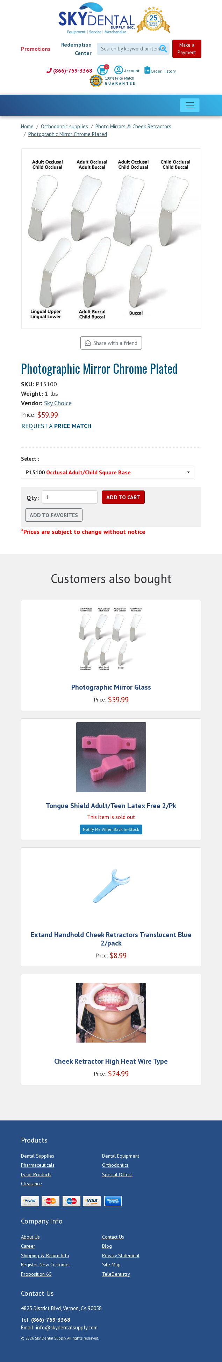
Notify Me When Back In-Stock (111, 829)
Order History (160, 71)
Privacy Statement (120, 1255)
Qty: (33, 498)
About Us (30, 1237)
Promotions (36, 48)
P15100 (78, 472)
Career (28, 1246)
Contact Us (113, 1237)
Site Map (111, 1264)
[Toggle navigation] (190, 105)
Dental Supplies (37, 1156)
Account (126, 71)
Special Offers (117, 1174)
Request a (56, 426)
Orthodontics (115, 1165)
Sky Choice (58, 403)
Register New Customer (45, 1264)
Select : (30, 458)
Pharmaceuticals (38, 1165)
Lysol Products (36, 1174)
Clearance (31, 1183)
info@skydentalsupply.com (67, 1327)
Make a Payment (187, 48)
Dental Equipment (120, 1156)
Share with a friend (111, 342)
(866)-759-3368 (69, 70)
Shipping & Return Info (45, 1255)
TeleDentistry (116, 1274)
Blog (107, 1246)
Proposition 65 (36, 1274)
